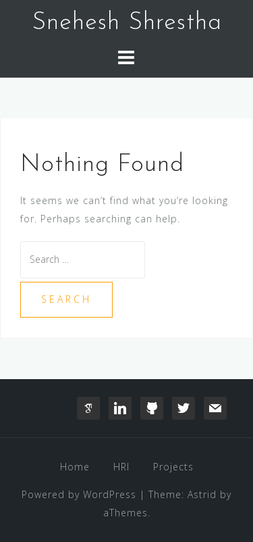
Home (75, 466)
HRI (121, 466)
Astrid (202, 494)
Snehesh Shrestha (127, 23)
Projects (173, 466)
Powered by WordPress (79, 494)
